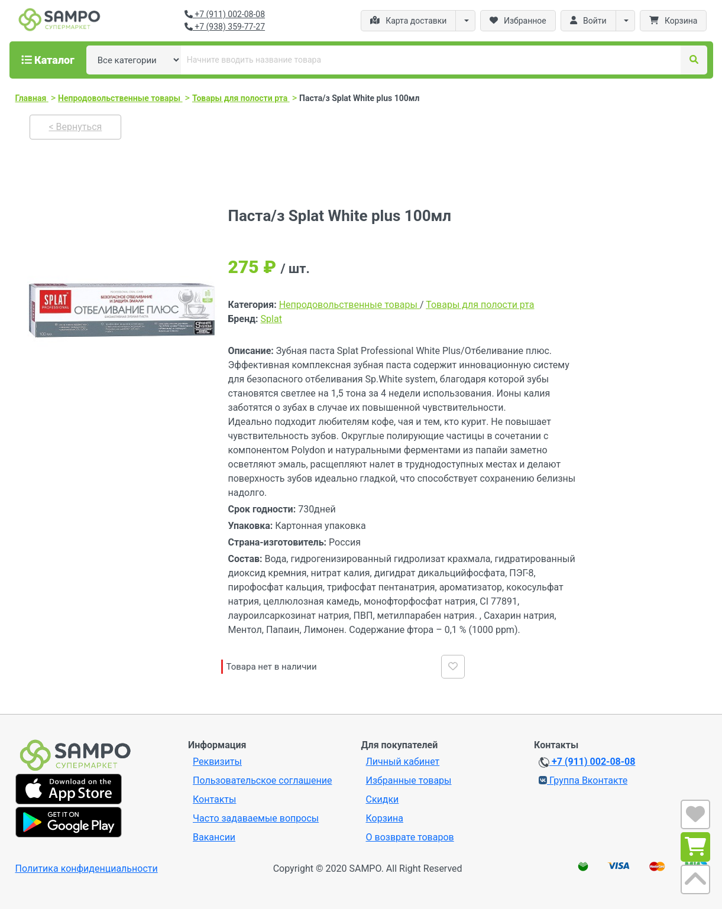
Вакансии (214, 837)
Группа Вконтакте (583, 780)
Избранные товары (409, 780)
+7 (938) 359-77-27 (224, 26)
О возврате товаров (410, 837)
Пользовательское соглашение (262, 780)
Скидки (382, 799)
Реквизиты (217, 761)
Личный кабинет (403, 761)
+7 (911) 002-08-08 (224, 14)
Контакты (214, 799)
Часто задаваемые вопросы (256, 818)
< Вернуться (75, 126)
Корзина (384, 818)
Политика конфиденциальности (86, 868)
